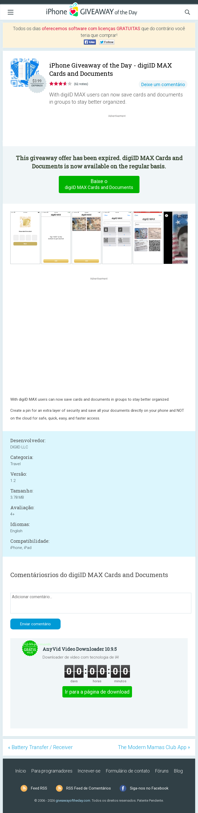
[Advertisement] (119, 131)
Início (20, 771)
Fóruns (162, 771)
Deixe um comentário (163, 84)
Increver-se (89, 771)
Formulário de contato (128, 771)
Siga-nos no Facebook (149, 788)
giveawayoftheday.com (73, 800)
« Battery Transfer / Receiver (40, 747)
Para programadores (51, 771)
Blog (178, 771)
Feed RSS (39, 788)
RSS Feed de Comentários (88, 788)
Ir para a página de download (97, 692)
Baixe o (99, 184)
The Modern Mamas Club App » (154, 747)
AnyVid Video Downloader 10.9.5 (80, 649)
